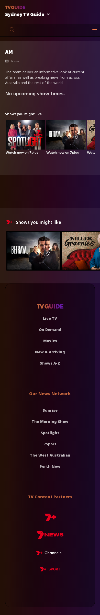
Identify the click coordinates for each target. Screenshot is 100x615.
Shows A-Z (50, 363)
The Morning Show (50, 421)
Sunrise (50, 410)
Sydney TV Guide (26, 14)
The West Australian (50, 455)
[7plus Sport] (50, 570)
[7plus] (50, 519)
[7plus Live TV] (50, 554)
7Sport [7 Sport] (50, 444)
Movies (50, 340)
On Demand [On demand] (50, 329)
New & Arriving (50, 352)
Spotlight (50, 432)
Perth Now (50, 466)
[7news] (50, 537)
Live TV (50, 318)
